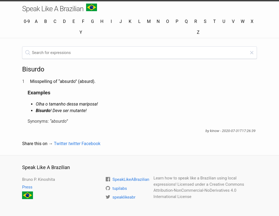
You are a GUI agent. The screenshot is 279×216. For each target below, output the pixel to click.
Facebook (90, 143)
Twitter (67, 143)
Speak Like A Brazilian (59, 8)
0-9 (27, 21)
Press (27, 187)
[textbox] (139, 52)
